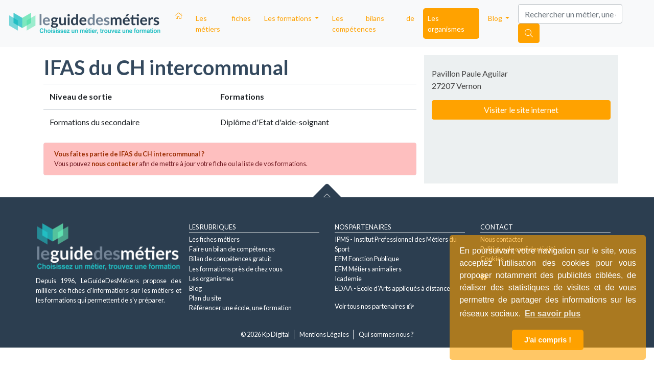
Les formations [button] (288, 18)
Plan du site (205, 298)
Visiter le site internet (521, 109)
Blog (195, 288)
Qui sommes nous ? (386, 334)
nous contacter (114, 163)
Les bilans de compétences (373, 23)
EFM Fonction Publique (367, 259)
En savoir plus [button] (552, 313)
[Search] (570, 14)
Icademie (348, 278)
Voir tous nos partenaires (374, 306)
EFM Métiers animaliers (368, 269)
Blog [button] (496, 18)
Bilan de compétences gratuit (230, 259)
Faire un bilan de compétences (232, 249)
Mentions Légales (324, 334)
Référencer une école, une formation (240, 308)
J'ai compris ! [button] (547, 340)
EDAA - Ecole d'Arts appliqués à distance (392, 288)
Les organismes (446, 23)
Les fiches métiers (223, 23)
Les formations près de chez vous (236, 269)
